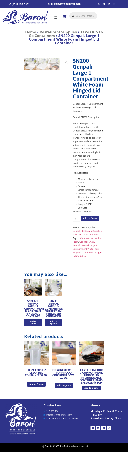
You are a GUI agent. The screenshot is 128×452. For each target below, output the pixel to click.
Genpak (76, 231)
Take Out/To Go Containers (86, 234)
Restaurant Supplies (58, 31)
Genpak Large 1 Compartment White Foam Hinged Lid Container (86, 249)
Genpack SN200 (87, 241)
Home (30, 31)
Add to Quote (90, 218)
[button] (55, 17)
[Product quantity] (76, 218)
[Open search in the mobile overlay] (83, 16)
